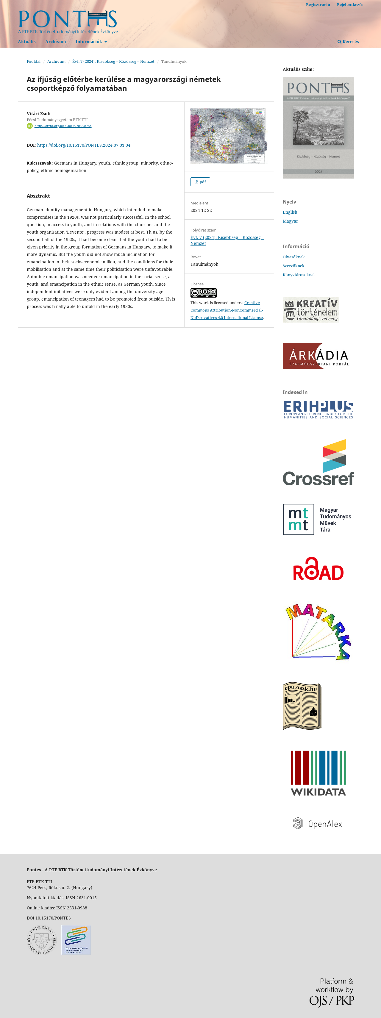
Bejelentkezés (350, 4)
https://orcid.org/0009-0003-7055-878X (63, 126)
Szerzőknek (294, 265)
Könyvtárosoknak (299, 274)
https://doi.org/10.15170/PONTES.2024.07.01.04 (83, 145)
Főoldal (33, 61)
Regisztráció (318, 4)
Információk (89, 41)
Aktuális (27, 41)
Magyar (290, 221)
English (290, 212)
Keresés (348, 41)
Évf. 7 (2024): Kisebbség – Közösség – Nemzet (113, 61)
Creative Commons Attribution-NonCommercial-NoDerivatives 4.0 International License (226, 310)
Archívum (55, 41)
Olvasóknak (294, 256)
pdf (202, 181)
